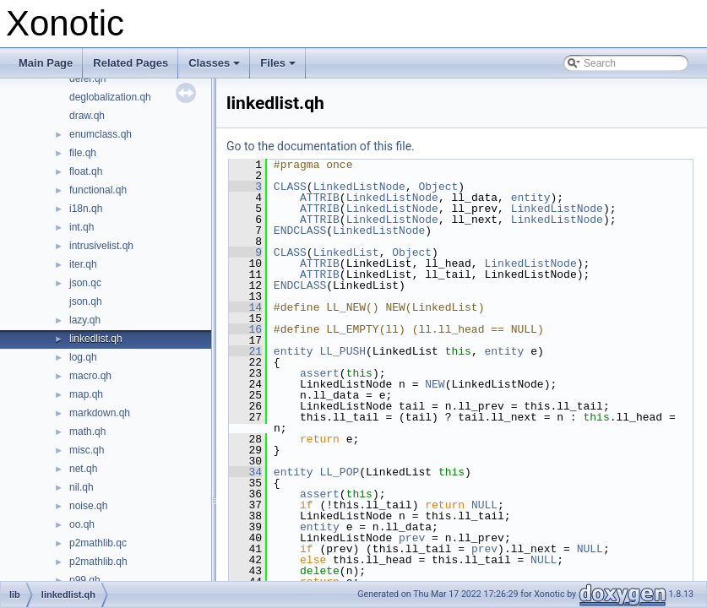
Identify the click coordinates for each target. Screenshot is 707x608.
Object (438, 186)
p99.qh (85, 580)
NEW (434, 384)
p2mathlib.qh (98, 561)
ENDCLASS (300, 230)
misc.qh (86, 450)
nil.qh (81, 487)
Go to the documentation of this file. (320, 146)
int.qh (81, 227)
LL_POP (339, 472)
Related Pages (130, 63)
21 (245, 351)
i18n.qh (85, 208)
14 (245, 307)
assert (320, 373)
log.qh (83, 357)
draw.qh (87, 116)
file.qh (82, 153)
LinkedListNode (359, 186)
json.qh (85, 301)
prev (412, 538)
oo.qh (82, 524)
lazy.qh (85, 320)
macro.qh (90, 376)
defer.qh (87, 78)
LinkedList (346, 252)
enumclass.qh (100, 134)
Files (279, 68)
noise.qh (88, 506)
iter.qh (83, 264)
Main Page (46, 63)
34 (245, 472)
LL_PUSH (342, 351)
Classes (215, 68)
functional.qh (98, 190)
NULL (484, 505)
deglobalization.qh (110, 97)
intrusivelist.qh (101, 246)
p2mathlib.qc (98, 543)
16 (245, 329)
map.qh (86, 394)
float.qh (85, 171)
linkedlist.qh (95, 339)
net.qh (83, 469)
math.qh (87, 431)
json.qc (85, 283)
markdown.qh (99, 413)
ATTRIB (320, 197)
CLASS (290, 186)
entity (531, 197)
